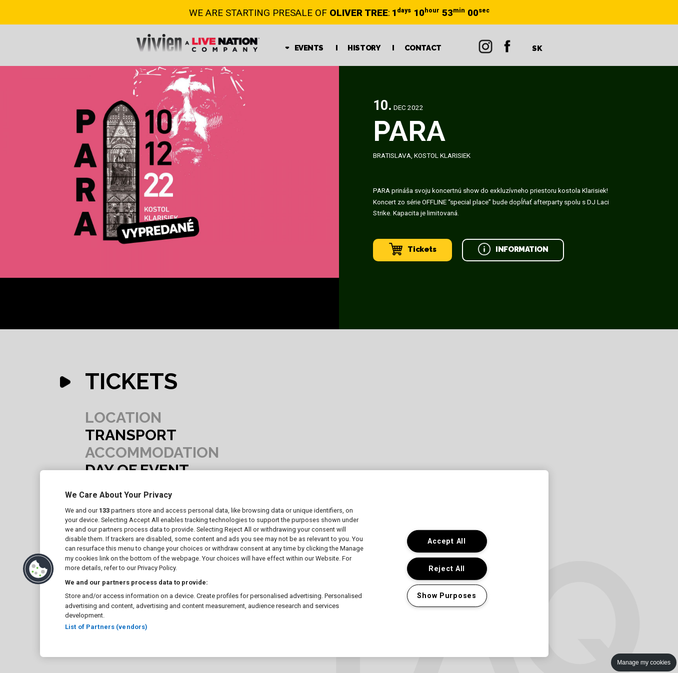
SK (537, 48)
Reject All (446, 568)
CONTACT (423, 47)
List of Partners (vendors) (106, 627)
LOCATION (123, 417)
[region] (294, 563)
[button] (38, 569)
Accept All (447, 541)
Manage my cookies (643, 662)
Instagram (485, 45)
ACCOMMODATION (152, 452)
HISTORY (364, 47)
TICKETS (131, 381)
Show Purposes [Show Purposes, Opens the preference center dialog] (446, 596)
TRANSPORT (130, 435)
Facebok (507, 45)
